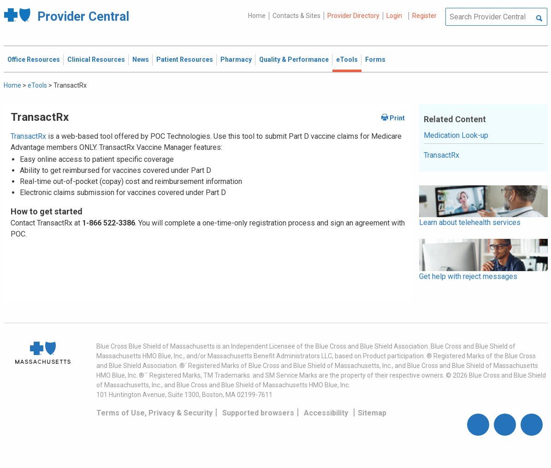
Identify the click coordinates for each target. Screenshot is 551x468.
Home (257, 15)
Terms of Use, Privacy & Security (154, 413)
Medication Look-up (456, 135)
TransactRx (28, 136)
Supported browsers (258, 413)
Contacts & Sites (296, 15)
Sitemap (372, 413)
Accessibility (326, 413)
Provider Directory (353, 15)
